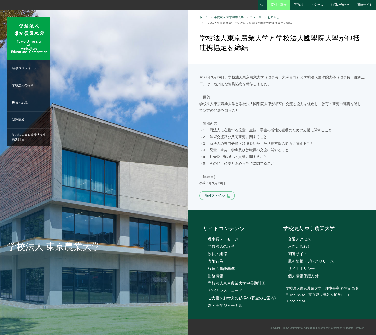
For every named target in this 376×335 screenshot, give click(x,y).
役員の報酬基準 (221, 269)
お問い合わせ (340, 4)
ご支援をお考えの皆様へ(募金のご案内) (242, 298)
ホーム (203, 17)
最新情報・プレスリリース (311, 261)
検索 (262, 5)
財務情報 (18, 120)
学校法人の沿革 (23, 85)
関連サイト (364, 4)
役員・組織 (20, 102)
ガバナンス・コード (225, 291)
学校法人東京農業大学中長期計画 (29, 137)
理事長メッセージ (24, 68)
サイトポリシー (301, 269)
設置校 (298, 4)
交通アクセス (299, 239)
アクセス (317, 4)
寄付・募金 (279, 4)
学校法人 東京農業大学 (229, 17)
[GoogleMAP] (296, 301)
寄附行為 (215, 261)
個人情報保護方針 (303, 276)
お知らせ (273, 17)
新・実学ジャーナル (225, 305)
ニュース (255, 17)
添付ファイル (215, 195)
